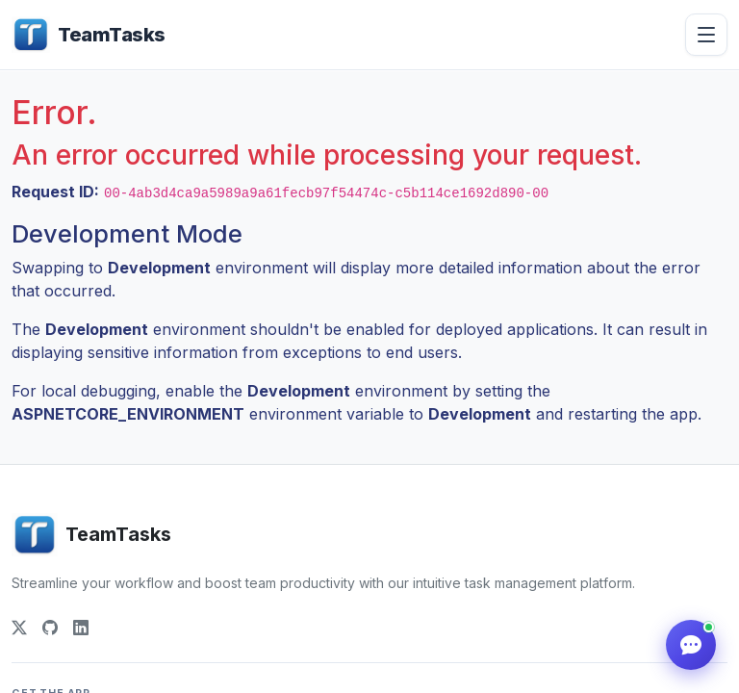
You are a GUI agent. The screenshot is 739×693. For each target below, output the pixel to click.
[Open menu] (706, 34)
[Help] (691, 645)
